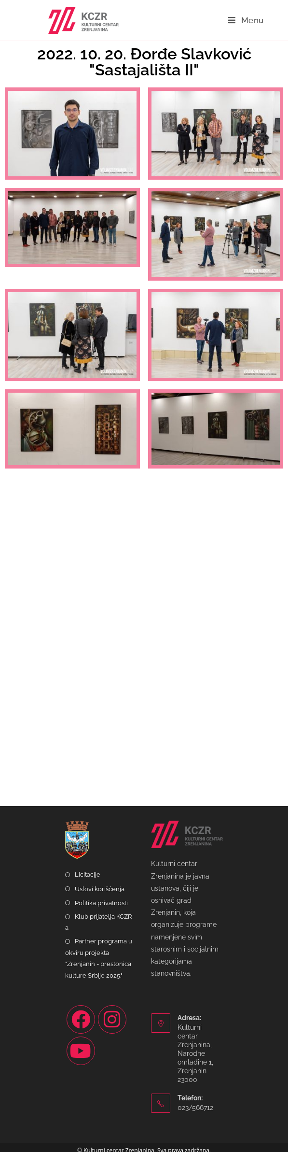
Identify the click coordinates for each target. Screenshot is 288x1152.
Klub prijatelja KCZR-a (99, 922)
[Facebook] (81, 1019)
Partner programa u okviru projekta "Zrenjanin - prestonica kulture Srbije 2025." (98, 958)
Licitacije (87, 874)
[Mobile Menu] (246, 20)
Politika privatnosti (101, 903)
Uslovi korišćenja (99, 889)
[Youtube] (81, 1051)
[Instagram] (112, 1019)
